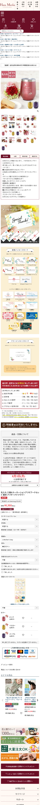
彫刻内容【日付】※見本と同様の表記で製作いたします (17, 550)
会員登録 (19, 26)
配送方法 (34, 156)
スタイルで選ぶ (9, 50)
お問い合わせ (36, 4)
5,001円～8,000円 (19, 44)
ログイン (6, 26)
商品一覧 (17, 5)
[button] (2, 700)
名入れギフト (8, 34)
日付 (3, 543)
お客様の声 (13, 20)
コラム (23, 20)
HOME (2, 34)
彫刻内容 (24, 156)
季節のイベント (9, 55)
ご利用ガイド (23, 4)
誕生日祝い (15, 39)
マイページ (20, 793)
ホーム (3, 20)
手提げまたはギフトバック (9, 556)
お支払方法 (20, 788)
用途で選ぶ (8, 39)
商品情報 (5, 156)
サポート (20, 799)
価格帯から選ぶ (9, 44)
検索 (21, 31)
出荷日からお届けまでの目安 (20, 485)
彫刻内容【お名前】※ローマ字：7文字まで (13, 530)
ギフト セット (17, 50)
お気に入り (33, 20)
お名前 (3, 523)
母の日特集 (17, 55)
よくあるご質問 (30, 4)
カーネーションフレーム (9, 516)
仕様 (15, 156)
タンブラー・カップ (18, 34)
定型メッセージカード (8, 577)
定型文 (3, 536)
